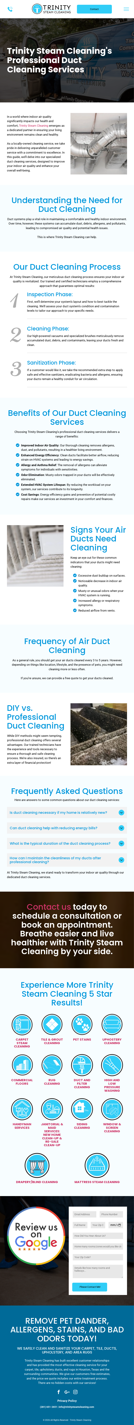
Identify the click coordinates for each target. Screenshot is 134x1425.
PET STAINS (82, 1039)
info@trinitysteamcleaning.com (76, 1406)
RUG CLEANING (52, 1082)
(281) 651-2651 (48, 1406)
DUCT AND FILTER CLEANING (82, 1083)
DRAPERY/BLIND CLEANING (37, 1182)
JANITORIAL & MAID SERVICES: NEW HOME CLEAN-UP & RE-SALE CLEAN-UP (52, 1134)
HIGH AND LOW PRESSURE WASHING (112, 1085)
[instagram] (75, 1392)
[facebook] (58, 1392)
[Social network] (67, 1392)
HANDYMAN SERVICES (22, 1126)
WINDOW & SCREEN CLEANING (112, 1127)
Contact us (49, 907)
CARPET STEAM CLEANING (22, 1043)
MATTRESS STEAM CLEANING (97, 1182)
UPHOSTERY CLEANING (112, 1041)
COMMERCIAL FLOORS (22, 1082)
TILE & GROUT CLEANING (52, 1041)
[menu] (126, 9)
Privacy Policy (67, 1401)
